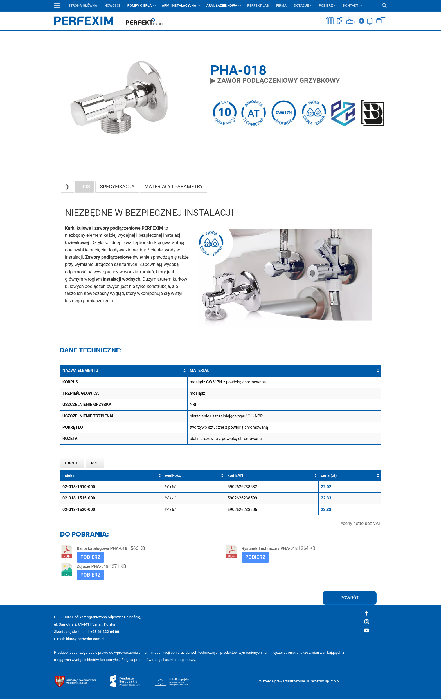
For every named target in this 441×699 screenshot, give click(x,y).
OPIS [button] (84, 186)
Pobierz (90, 557)
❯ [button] (67, 186)
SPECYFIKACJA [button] (117, 186)
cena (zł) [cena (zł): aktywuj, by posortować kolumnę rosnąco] (329, 475)
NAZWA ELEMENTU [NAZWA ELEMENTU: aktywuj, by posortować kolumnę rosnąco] (80, 370)
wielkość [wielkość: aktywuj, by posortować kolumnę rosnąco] (173, 475)
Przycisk (383, 35)
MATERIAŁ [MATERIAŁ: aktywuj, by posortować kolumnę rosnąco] (200, 370)
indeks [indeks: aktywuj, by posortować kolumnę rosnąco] (68, 475)
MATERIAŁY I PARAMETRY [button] (173, 186)
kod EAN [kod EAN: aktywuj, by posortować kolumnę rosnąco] (235, 475)
